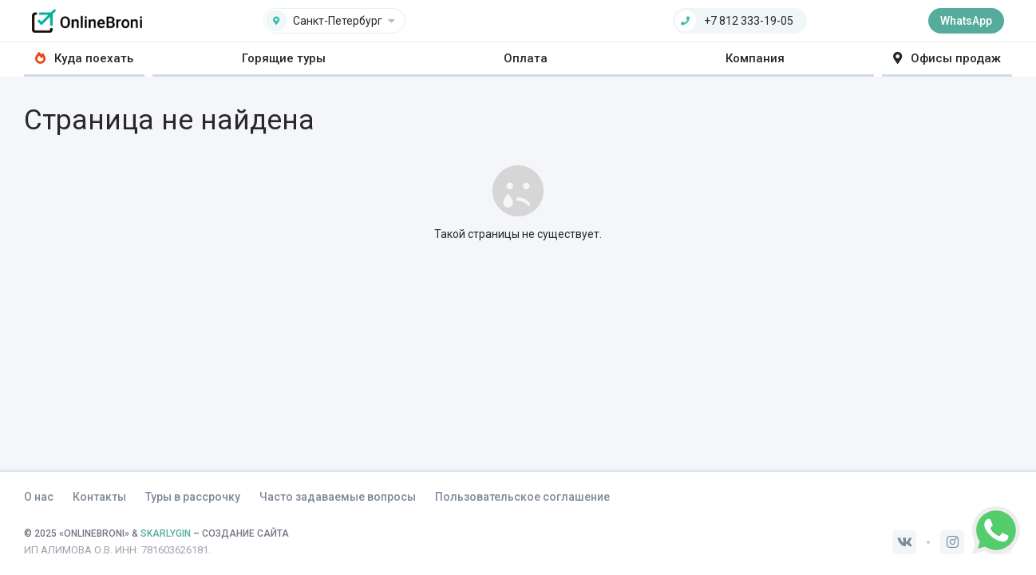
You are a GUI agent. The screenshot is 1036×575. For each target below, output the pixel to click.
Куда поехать (84, 58)
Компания (755, 58)
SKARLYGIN (165, 533)
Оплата (526, 58)
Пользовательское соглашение (522, 496)
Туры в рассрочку (192, 496)
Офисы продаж (947, 58)
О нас (38, 496)
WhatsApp (966, 20)
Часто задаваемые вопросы (337, 496)
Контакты (99, 496)
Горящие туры (284, 58)
